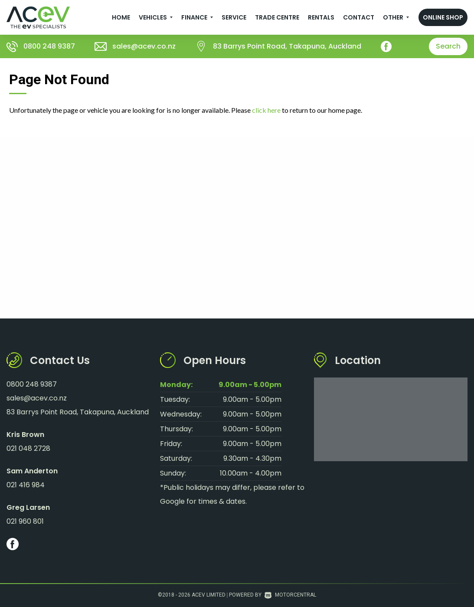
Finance (197, 17)
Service (234, 17)
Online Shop (443, 17)
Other (396, 17)
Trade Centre (277, 17)
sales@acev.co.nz (144, 46)
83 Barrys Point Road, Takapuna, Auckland (287, 46)
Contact (358, 17)
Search (448, 46)
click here (266, 110)
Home (121, 17)
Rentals (321, 17)
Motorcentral (290, 595)
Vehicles (156, 17)
